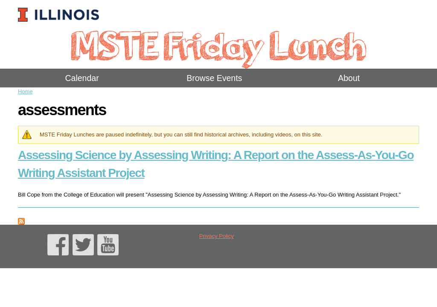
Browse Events (214, 78)
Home (25, 91)
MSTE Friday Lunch (218, 44)
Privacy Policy (216, 236)
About (349, 78)
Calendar (82, 78)
